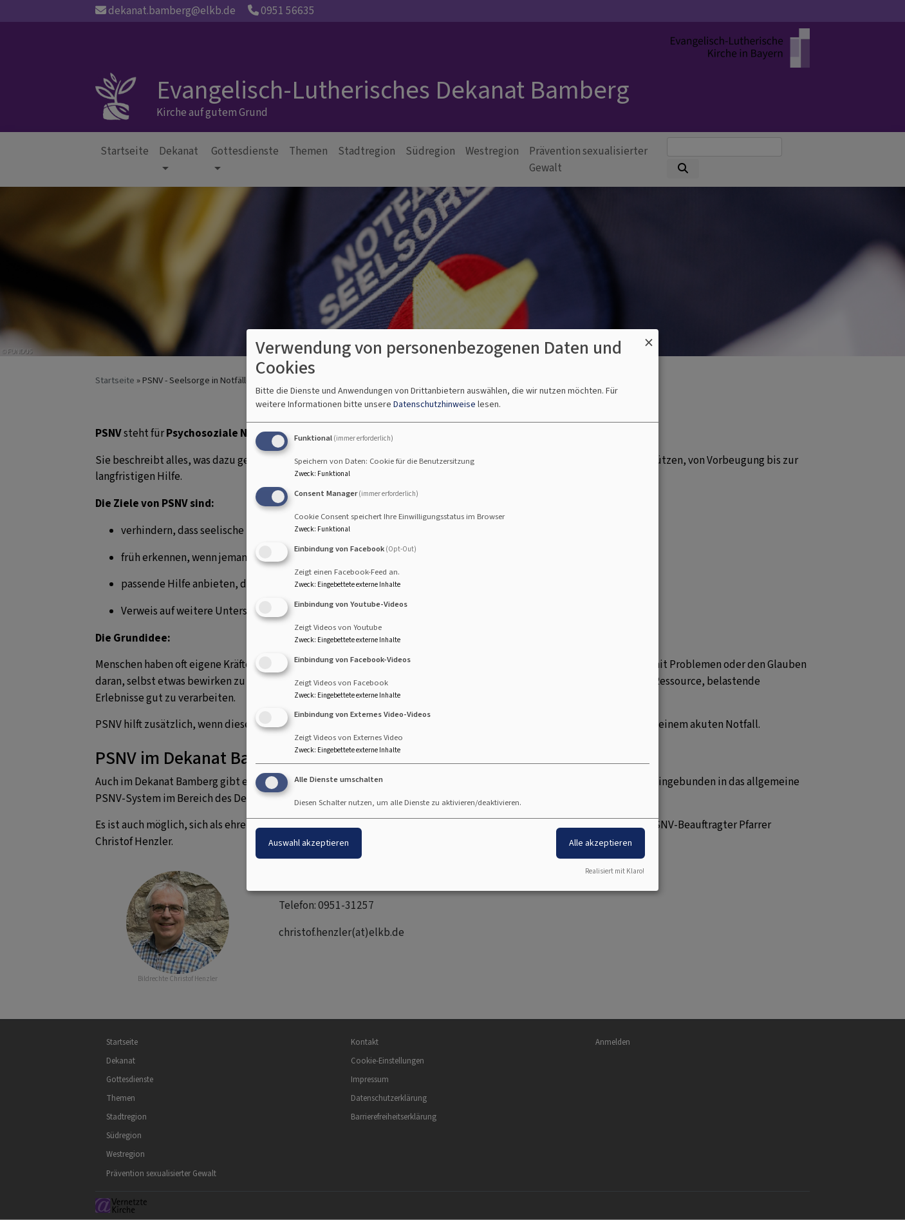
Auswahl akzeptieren (308, 843)
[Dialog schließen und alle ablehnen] (648, 337)
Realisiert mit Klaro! (614, 871)
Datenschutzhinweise (434, 404)
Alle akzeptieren (600, 843)
